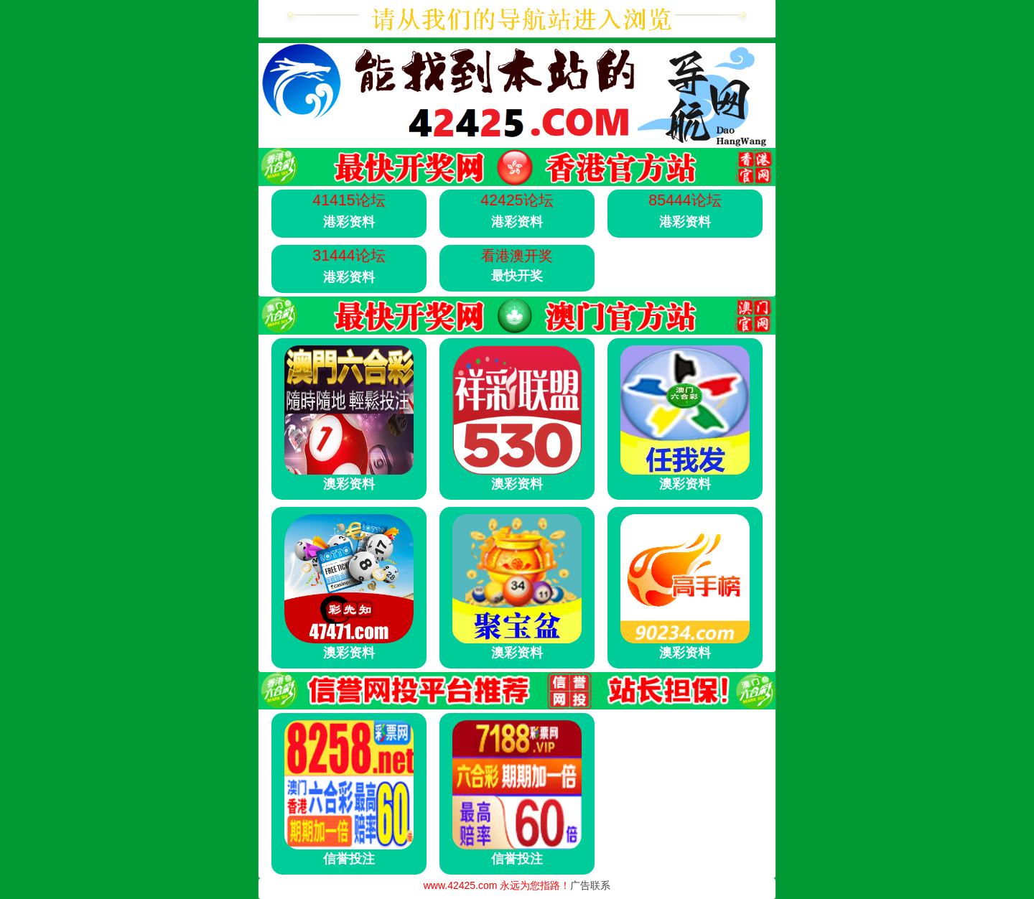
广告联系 (590, 885)
